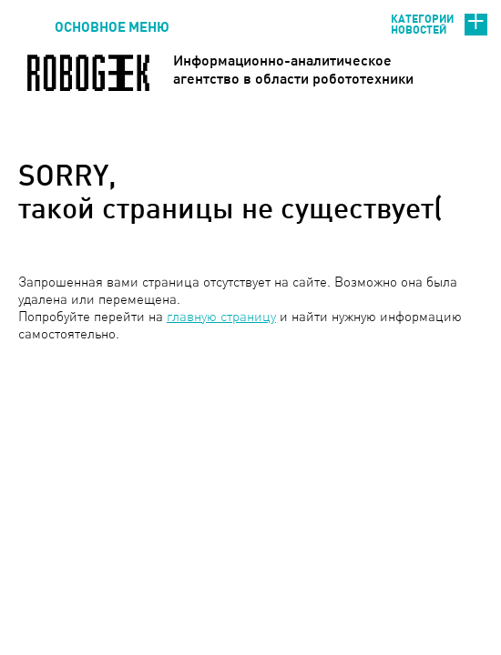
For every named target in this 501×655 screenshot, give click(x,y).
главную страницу (221, 316)
